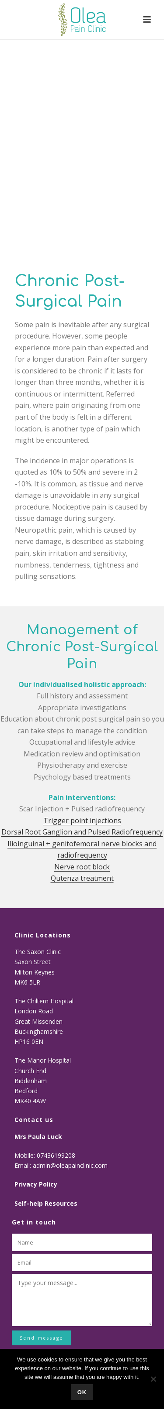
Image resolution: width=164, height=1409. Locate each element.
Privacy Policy (35, 1184)
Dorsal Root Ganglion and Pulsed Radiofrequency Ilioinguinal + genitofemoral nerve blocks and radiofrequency (82, 843)
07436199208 (57, 1155)
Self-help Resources (45, 1203)
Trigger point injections (82, 820)
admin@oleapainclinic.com (70, 1165)
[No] (153, 1379)
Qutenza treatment (82, 878)
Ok (82, 1392)
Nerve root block (82, 867)
